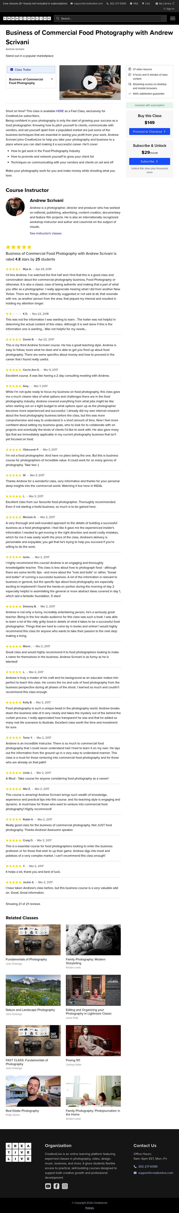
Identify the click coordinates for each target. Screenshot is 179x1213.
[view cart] (146, 3)
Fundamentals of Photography (26, 959)
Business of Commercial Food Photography (26, 81)
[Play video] (90, 82)
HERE (60, 111)
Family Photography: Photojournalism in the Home (93, 1112)
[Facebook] (56, 1186)
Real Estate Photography (22, 1110)
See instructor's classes (46, 233)
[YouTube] (48, 1186)
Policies (89, 1208)
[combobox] (110, 18)
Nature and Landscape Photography (30, 1010)
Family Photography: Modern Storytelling (85, 961)
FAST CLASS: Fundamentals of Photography (27, 1062)
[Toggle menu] (173, 18)
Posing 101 (73, 1060)
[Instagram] (65, 1186)
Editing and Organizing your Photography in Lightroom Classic (89, 1012)
